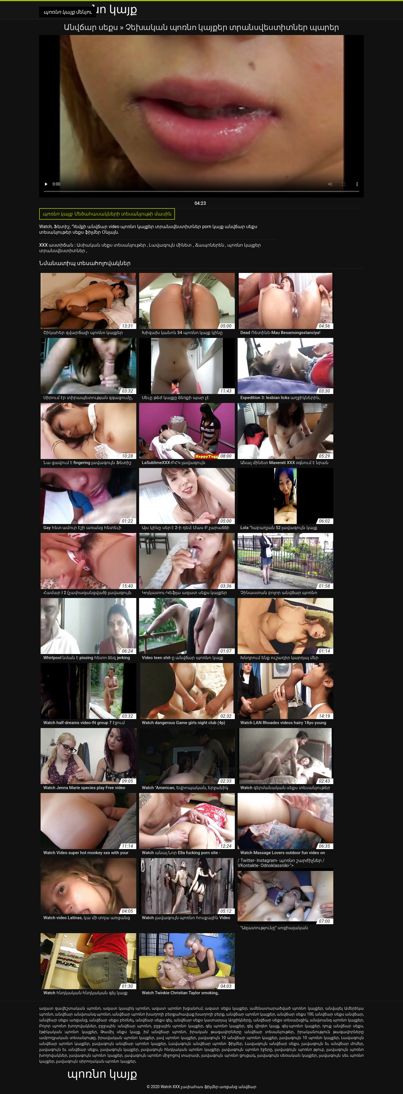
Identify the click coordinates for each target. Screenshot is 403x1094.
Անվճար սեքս (92, 27)
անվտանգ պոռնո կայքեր (336, 1020)
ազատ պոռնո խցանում (177, 1008)
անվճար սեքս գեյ (153, 1020)
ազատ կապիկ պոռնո (126, 1008)
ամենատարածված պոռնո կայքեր (286, 1008)
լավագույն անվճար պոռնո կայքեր (129, 1043)
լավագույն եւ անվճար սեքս (68, 1049)
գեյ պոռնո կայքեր (225, 1026)
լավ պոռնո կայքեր (176, 1037)
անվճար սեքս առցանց (63, 1020)
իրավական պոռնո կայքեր (126, 1037)
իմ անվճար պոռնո (165, 1032)
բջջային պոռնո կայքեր (178, 1026)
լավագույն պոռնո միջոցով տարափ (162, 1055)
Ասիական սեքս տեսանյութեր (112, 245)
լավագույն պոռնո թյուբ (299, 1049)
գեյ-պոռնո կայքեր (301, 1026)
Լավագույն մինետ (171, 245)
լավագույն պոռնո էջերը (247, 1049)
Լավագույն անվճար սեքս (272, 1043)
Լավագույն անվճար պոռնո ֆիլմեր (205, 1043)
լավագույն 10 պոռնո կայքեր (309, 1037)
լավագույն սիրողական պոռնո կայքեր (95, 1061)
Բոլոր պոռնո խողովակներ (67, 1026)
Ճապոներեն (210, 245)
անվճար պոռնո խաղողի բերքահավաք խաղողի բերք (168, 1014)
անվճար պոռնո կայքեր (250, 1014)
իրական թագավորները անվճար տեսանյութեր (242, 1032)
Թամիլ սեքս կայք (120, 1032)
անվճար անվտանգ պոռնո (83, 1014)
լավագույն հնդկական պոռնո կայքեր (180, 1049)
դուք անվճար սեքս (342, 1026)
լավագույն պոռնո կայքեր (96, 1055)
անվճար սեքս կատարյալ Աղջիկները (212, 1020)
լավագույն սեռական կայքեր (287, 1055)
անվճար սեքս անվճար (339, 1014)
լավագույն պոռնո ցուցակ (228, 1055)
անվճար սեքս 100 (295, 1014)
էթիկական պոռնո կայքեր (68, 1032)
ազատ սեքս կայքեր (226, 1008)
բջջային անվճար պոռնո (125, 1026)
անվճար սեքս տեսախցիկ (280, 1020)
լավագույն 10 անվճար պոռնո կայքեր (237, 1037)
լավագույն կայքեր (119, 1049)
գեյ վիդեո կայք (263, 1026)
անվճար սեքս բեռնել (111, 1020)
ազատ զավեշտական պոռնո (70, 1008)
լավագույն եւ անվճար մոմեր (332, 1043)
